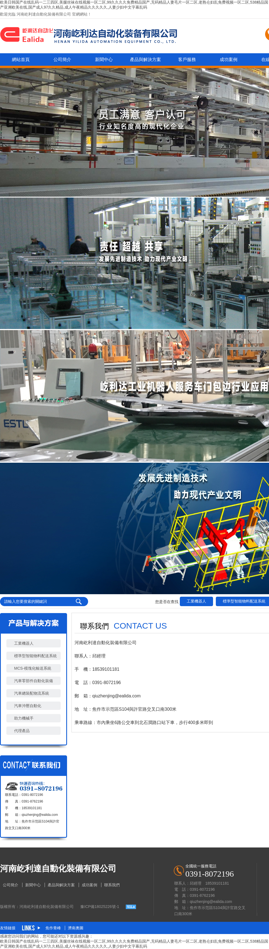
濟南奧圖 (75, 928)
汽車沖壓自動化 (27, 705)
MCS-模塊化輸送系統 (32, 668)
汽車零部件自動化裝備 (33, 681)
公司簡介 (62, 59)
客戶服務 (187, 59)
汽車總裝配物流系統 (31, 693)
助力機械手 (24, 718)
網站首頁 (21, 59)
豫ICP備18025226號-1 (99, 906)
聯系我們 (112, 885)
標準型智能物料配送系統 (35, 656)
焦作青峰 (53, 928)
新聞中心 (104, 59)
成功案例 (228, 59)
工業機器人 (196, 601)
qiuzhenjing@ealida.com (40, 815)
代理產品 (22, 730)
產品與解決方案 (145, 59)
